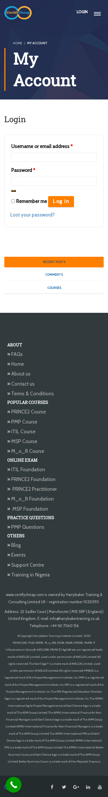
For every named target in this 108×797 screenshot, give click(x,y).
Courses (54, 288)
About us (19, 374)
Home (15, 364)
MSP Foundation (27, 509)
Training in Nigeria (28, 575)
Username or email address (42, 145)
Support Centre (25, 565)
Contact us (21, 384)
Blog (14, 545)
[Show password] (13, 191)
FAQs (15, 354)
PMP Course (22, 422)
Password (23, 169)
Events (16, 555)
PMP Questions (25, 527)
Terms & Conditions (30, 393)
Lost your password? (32, 215)
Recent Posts (54, 262)
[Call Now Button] (14, 785)
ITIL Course (21, 431)
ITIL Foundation (26, 469)
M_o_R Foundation (31, 499)
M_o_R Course (25, 451)
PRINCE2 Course (26, 412)
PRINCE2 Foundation (31, 479)
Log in (61, 201)
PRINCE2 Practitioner (32, 489)
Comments (54, 275)
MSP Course (22, 441)
